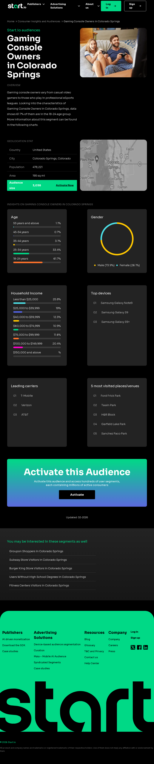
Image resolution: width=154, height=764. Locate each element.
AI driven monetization (16, 639)
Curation (39, 650)
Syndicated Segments (47, 662)
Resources (93, 632)
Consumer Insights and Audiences (39, 21)
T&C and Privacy (94, 651)
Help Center (91, 663)
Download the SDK (13, 645)
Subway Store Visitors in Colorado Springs (38, 559)
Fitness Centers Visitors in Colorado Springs (39, 585)
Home (10, 21)
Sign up (132, 6)
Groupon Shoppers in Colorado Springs (36, 551)
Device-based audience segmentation (57, 644)
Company (116, 632)
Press (111, 651)
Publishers (34, 4)
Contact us (91, 657)
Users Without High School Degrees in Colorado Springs (47, 577)
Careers (113, 645)
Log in (108, 6)
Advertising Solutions (58, 6)
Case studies (10, 651)
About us (90, 6)
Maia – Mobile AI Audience (50, 656)
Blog (87, 639)
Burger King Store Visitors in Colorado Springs (40, 568)
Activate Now (65, 185)
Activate (77, 495)
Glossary (89, 645)
